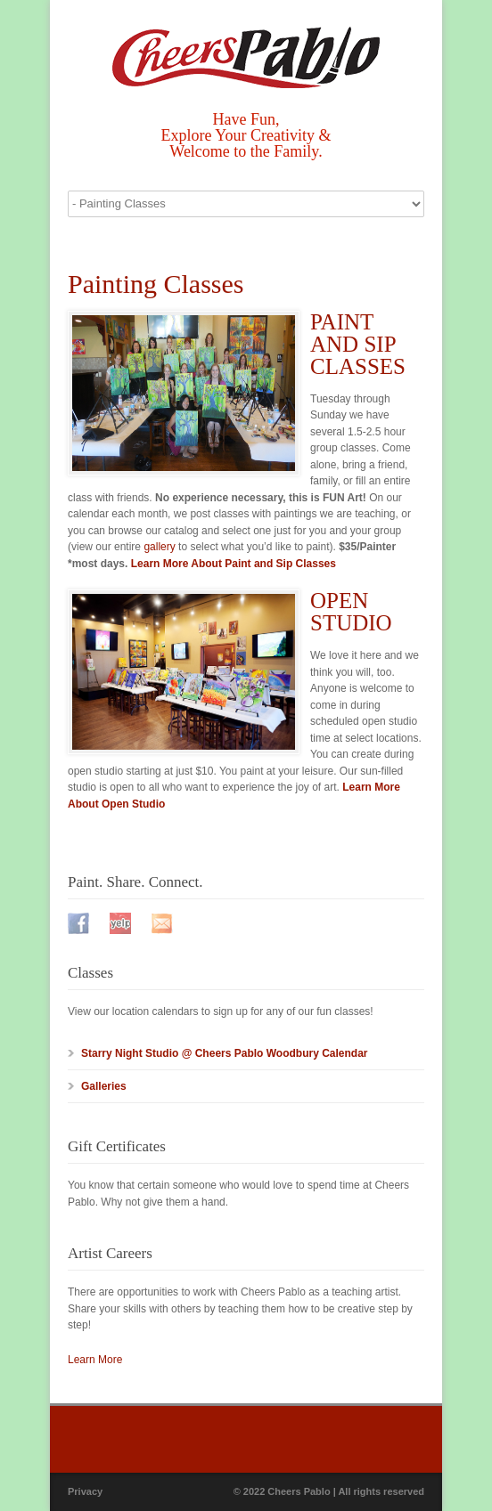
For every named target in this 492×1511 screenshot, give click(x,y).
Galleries (104, 1086)
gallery (159, 546)
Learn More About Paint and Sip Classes (233, 563)
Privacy (85, 1491)
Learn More (95, 1359)
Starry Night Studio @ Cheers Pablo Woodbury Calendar (224, 1053)
